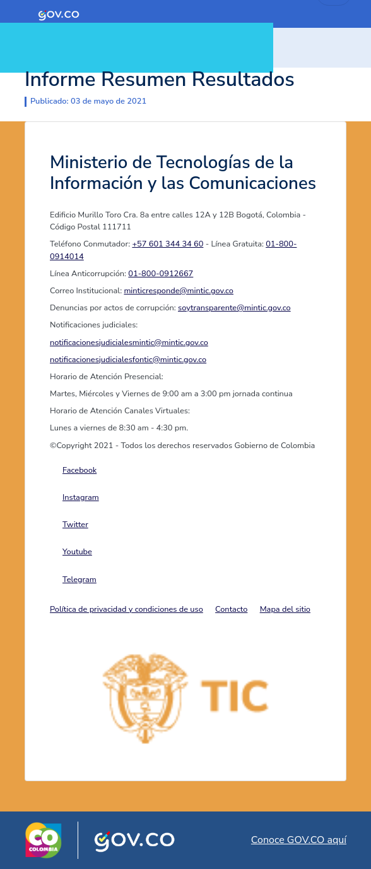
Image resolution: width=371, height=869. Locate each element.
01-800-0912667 (160, 273)
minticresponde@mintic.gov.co (178, 290)
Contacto (231, 609)
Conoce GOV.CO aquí (298, 840)
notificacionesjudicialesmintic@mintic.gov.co (129, 342)
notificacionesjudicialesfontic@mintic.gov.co (128, 359)
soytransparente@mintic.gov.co (234, 307)
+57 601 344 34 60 (167, 244)
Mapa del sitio (285, 609)
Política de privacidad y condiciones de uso (126, 609)
